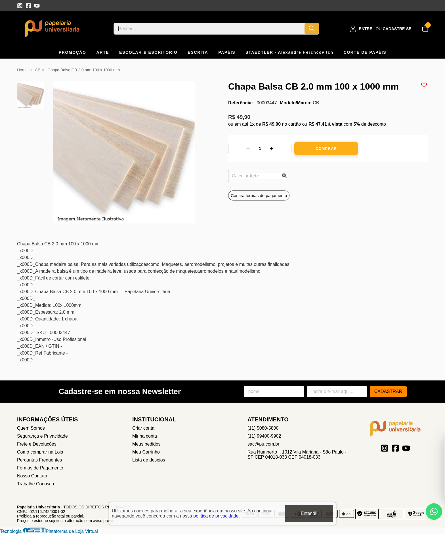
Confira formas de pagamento (259, 195)
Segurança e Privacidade (42, 436)
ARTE (102, 52)
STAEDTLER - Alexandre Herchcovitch (289, 52)
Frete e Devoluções (36, 444)
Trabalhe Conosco (35, 483)
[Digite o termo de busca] (209, 28)
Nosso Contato (32, 475)
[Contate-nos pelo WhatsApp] (434, 511)
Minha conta (144, 436)
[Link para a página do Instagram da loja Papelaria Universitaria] (20, 6)
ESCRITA (198, 52)
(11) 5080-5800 (262, 428)
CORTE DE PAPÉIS (365, 52)
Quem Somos (31, 428)
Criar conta (143, 428)
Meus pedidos (146, 444)
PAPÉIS (226, 52)
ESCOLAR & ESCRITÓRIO (148, 52)
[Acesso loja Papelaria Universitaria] (381, 29)
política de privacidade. (216, 516)
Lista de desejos (148, 460)
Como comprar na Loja (40, 452)
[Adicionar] (271, 148)
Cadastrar (388, 391)
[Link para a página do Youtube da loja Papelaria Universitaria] (37, 6)
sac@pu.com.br (263, 444)
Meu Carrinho (146, 452)
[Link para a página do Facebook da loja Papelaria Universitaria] (28, 6)
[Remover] (248, 148)
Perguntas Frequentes (39, 460)
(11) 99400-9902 (264, 436)
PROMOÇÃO (72, 52)
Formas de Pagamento (40, 467)
